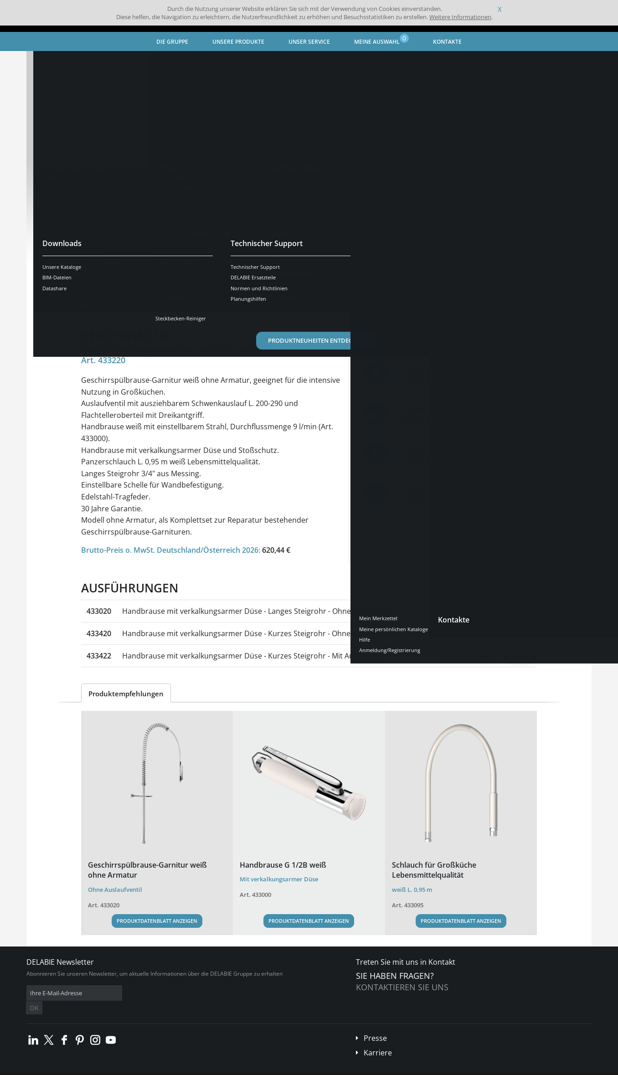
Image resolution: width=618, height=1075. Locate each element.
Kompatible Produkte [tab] (335, 303)
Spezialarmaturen (154, 62)
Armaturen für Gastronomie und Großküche (248, 62)
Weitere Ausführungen (131, 275)
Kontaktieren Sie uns (402, 987)
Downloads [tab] (216, 303)
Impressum (169, 1068)
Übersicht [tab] (105, 303)
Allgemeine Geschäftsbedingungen (108, 1068)
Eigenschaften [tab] (159, 303)
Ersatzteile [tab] (268, 303)
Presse (375, 1024)
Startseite (51, 62)
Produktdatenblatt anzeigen (157, 920)
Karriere (378, 1039)
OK (170, 993)
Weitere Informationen (460, 17)
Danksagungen (208, 1068)
